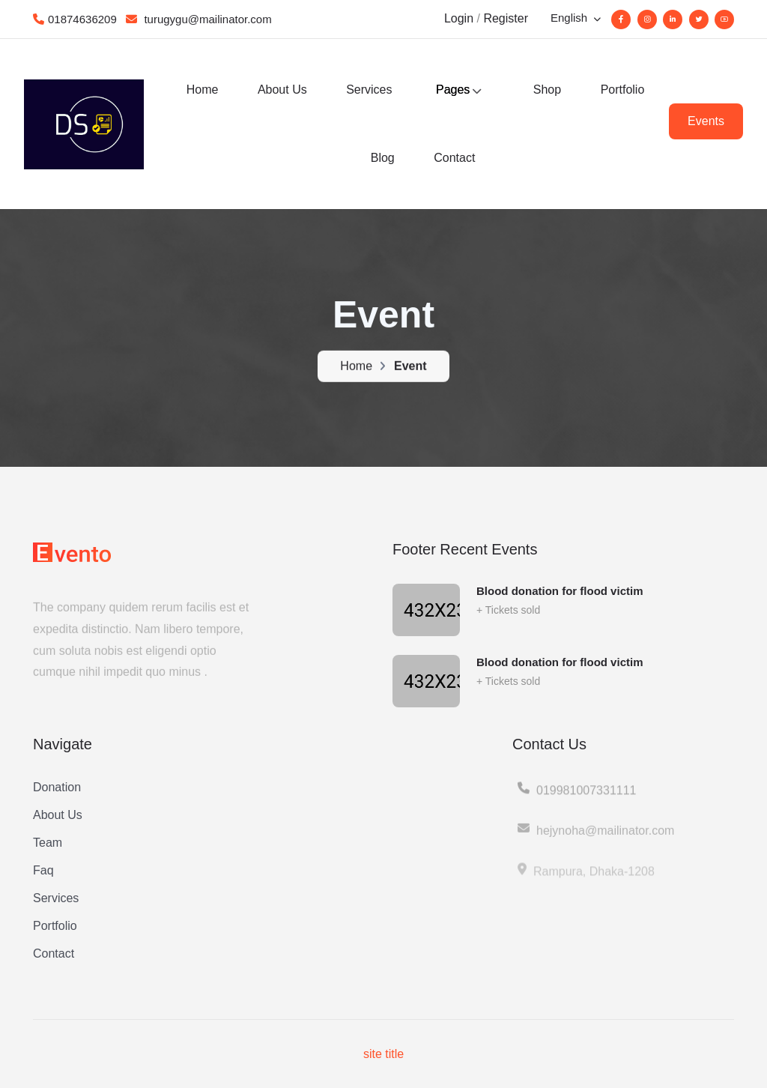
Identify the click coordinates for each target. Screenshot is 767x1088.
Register (505, 18)
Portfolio (623, 89)
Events (706, 121)
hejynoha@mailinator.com (595, 837)
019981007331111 (576, 796)
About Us (282, 89)
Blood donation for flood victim (559, 590)
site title (383, 1054)
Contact (454, 157)
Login (458, 18)
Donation (57, 787)
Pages (453, 89)
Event (410, 367)
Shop (547, 89)
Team (47, 842)
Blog (383, 157)
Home (203, 89)
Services (369, 89)
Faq (43, 870)
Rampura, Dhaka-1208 (585, 878)
